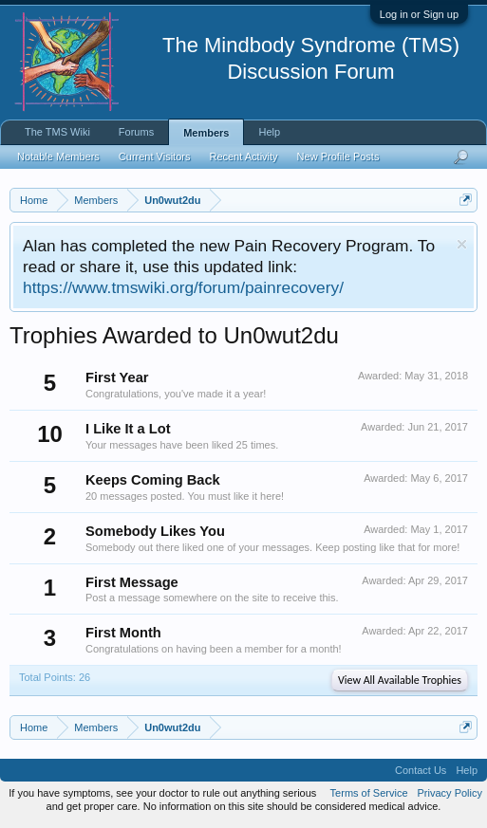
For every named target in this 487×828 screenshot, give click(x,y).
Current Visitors (155, 156)
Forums (136, 132)
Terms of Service (369, 793)
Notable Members (58, 156)
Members (206, 132)
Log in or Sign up (419, 14)
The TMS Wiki (57, 132)
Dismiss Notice (462, 244)
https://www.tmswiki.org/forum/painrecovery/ (183, 287)
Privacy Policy (450, 793)
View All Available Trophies (399, 680)
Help (269, 132)
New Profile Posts (338, 156)
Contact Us (420, 770)
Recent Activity (243, 156)
